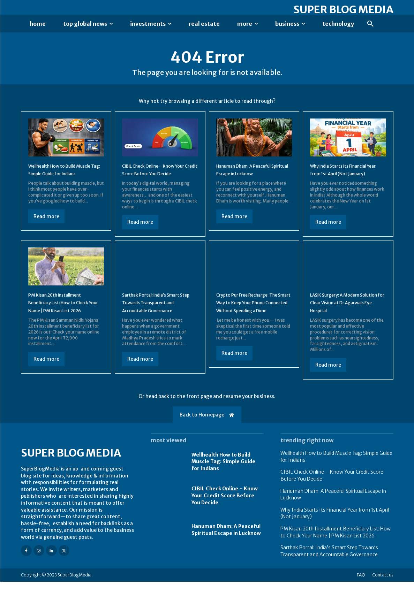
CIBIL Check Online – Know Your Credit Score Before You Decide (157, 179)
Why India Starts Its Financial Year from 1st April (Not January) (347, 179)
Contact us (382, 590)
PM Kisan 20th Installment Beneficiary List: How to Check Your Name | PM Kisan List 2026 (65, 319)
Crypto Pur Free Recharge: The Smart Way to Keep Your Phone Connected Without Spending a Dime (253, 319)
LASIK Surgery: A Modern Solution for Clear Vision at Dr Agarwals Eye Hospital (345, 315)
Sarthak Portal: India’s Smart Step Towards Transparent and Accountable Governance (155, 319)
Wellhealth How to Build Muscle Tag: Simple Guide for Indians (61, 179)
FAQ (361, 590)
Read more (46, 230)
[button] (370, 24)
